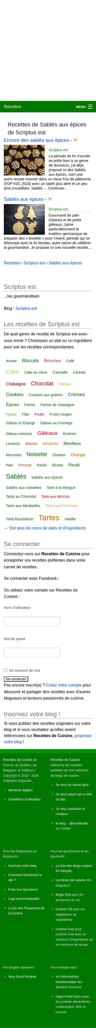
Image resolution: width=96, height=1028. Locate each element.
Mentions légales (20, 790)
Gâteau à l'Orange (20, 423)
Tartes (48, 517)
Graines (69, 433)
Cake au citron (35, 372)
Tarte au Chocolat (21, 496)
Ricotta (57, 465)
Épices (12, 404)
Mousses (13, 455)
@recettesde (78, 823)
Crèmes (76, 394)
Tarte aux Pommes (62, 505)
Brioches (52, 360)
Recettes (12, 106)
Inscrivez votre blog (22, 866)
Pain (9, 465)
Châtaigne (16, 384)
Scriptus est (58, 150)
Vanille (70, 519)
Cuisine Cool (65, 929)
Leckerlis (13, 444)
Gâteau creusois (19, 434)
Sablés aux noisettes (23, 487)
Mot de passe (14, 639)
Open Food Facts (68, 996)
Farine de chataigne (57, 405)
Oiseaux (59, 455)
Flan (25, 414)
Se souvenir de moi (24, 670)
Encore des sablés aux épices (36, 140)
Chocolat (42, 383)
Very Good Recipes (22, 976)
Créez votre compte (64, 685)
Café (70, 361)
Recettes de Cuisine (18, 760)
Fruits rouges (60, 414)
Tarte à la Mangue (61, 488)
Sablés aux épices (24, 199)
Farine (29, 405)
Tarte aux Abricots (55, 496)
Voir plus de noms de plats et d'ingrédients (47, 528)
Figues (11, 414)
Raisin (42, 465)
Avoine (11, 361)
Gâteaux (47, 433)
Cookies (15, 394)
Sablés (16, 476)
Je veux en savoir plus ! (73, 785)
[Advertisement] (48, 50)
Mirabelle (50, 443)
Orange (78, 454)
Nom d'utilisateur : (18, 608)
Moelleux (72, 443)
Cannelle (60, 372)
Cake (12, 372)
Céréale (79, 372)
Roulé (74, 465)
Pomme (24, 465)
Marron (31, 443)
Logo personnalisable (23, 899)
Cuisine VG (64, 909)
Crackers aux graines (45, 395)
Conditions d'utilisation (24, 799)
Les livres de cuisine (70, 880)
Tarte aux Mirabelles (23, 505)
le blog (61, 823)
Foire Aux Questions (23, 889)
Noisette (36, 454)
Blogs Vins (63, 894)
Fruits (39, 414)
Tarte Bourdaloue (19, 519)
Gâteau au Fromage (56, 423)
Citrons (64, 384)
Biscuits (30, 360)
